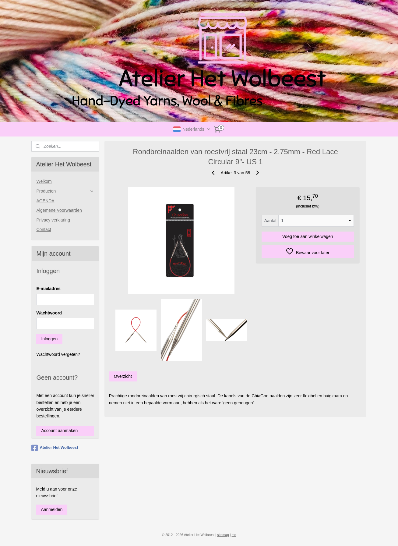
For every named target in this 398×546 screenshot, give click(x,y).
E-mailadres (48, 288)
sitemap (223, 535)
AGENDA (45, 200)
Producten (65, 191)
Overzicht (123, 376)
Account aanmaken (59, 430)
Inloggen (49, 338)
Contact (43, 229)
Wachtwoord (49, 312)
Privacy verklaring (53, 220)
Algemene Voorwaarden (59, 210)
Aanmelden (51, 509)
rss (234, 535)
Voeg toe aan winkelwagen (307, 236)
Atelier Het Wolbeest (54, 448)
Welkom (43, 181)
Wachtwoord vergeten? (58, 354)
